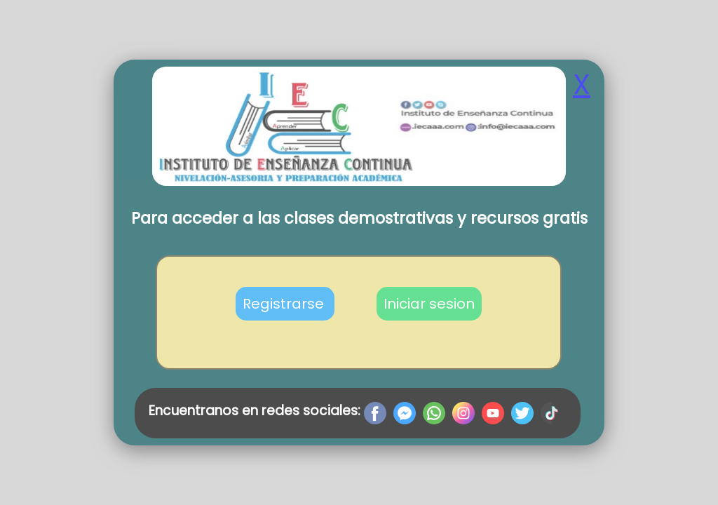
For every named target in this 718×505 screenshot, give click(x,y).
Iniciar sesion (429, 304)
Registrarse (285, 304)
